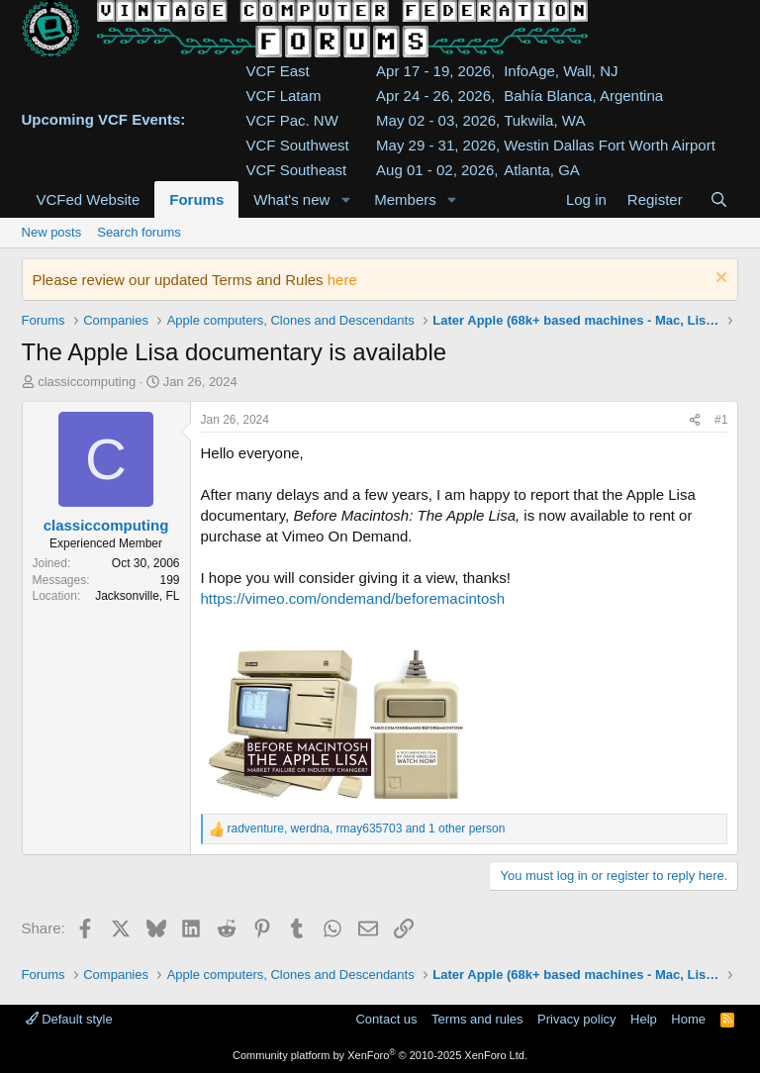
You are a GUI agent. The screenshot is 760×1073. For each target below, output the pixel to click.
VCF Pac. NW (292, 120)
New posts (52, 232)
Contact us (386, 1019)
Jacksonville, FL (137, 596)
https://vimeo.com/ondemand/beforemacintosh (353, 598)
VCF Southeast (296, 169)
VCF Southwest (297, 145)
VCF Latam (284, 95)
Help (643, 1019)
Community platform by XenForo (380, 1055)
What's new (291, 199)
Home (688, 1019)
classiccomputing (87, 381)
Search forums (139, 232)
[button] (345, 199)
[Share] (695, 420)
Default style (69, 1019)
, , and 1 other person (367, 828)
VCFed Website (89, 199)
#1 (720, 420)
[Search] (719, 199)
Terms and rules (476, 1019)
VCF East (278, 70)
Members (405, 199)
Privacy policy (576, 1019)
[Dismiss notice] (719, 279)
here (342, 279)
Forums (196, 199)
